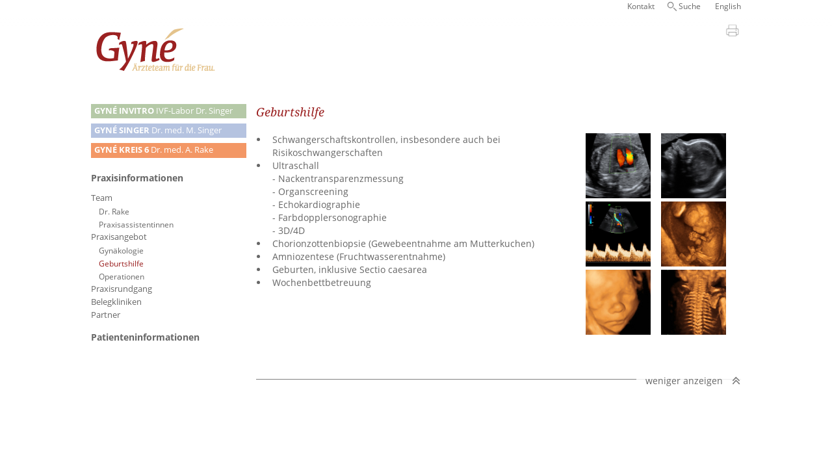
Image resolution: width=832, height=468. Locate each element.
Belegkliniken (116, 301)
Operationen (121, 276)
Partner (105, 314)
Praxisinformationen (137, 178)
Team (101, 197)
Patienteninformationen (145, 337)
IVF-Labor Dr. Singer (163, 110)
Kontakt (641, 6)
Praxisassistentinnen (136, 224)
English (728, 6)
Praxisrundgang (121, 288)
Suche (690, 6)
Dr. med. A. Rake (153, 149)
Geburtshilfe (121, 263)
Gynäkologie (121, 250)
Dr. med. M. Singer (158, 130)
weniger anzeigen (684, 380)
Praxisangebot (119, 236)
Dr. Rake (114, 211)
